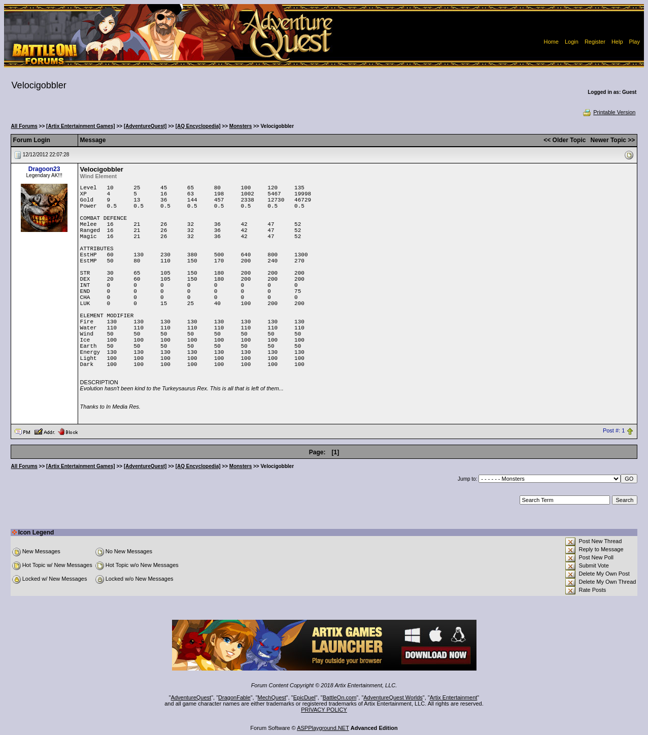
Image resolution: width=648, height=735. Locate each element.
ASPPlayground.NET (323, 728)
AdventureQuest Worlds (393, 697)
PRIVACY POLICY (324, 710)
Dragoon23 (44, 169)
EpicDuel (304, 697)
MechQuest (272, 697)
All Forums (24, 126)
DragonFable (234, 697)
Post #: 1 (614, 431)
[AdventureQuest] (145, 126)
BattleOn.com (340, 697)
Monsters (240, 126)
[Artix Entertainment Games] (80, 126)
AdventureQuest (191, 697)
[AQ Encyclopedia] (198, 126)
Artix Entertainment (454, 697)
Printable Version (608, 112)
